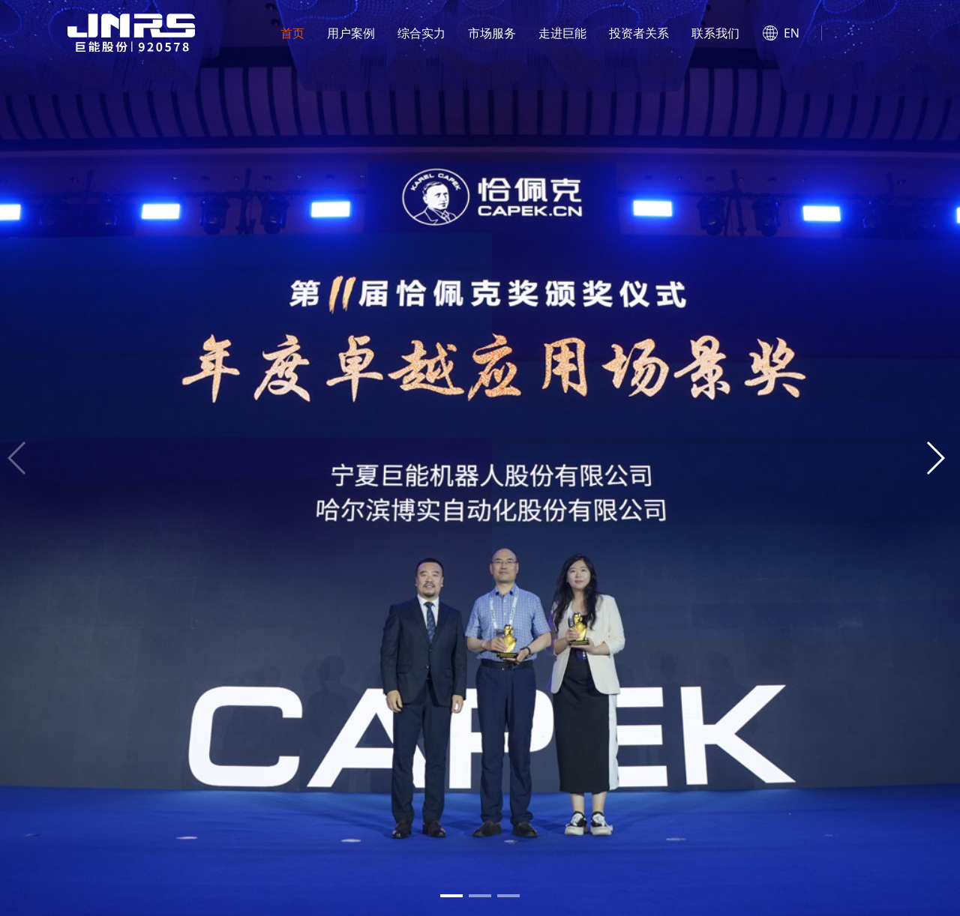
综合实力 (422, 33)
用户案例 (351, 33)
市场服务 (492, 33)
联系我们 (716, 33)
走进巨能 (562, 33)
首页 (292, 33)
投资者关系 (639, 33)
